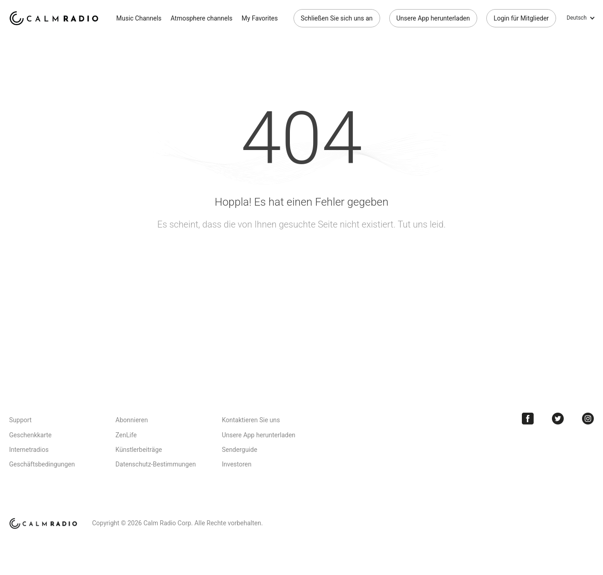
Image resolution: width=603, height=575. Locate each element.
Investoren (237, 464)
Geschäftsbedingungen (42, 464)
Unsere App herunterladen (433, 18)
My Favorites (260, 18)
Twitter (558, 419)
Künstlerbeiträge (138, 449)
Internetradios (29, 449)
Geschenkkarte (30, 435)
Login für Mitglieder (521, 18)
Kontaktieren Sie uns (251, 420)
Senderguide (240, 449)
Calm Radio (56, 18)
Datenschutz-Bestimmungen (155, 464)
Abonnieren (131, 420)
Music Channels (138, 18)
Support (20, 420)
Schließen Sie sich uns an (337, 18)
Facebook (528, 419)
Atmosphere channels (201, 18)
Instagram (588, 419)
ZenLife (125, 435)
